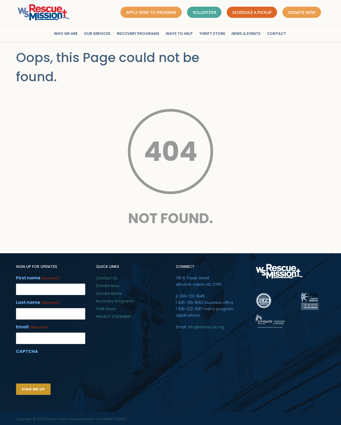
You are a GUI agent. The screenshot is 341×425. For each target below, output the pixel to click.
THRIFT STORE (212, 33)
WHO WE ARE (66, 33)
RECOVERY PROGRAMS (138, 33)
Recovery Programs (114, 301)
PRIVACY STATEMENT (113, 316)
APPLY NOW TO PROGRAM (149, 12)
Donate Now (107, 285)
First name (38, 278)
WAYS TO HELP (179, 33)
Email (32, 326)
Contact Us (106, 278)
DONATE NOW (301, 12)
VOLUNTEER (203, 12)
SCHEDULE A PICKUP (251, 12)
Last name (37, 302)
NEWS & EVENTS (246, 33)
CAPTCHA (27, 351)
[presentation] (56, 366)
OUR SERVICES (97, 33)
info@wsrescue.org (206, 327)
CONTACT (276, 33)
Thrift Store (106, 309)
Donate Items (109, 293)
